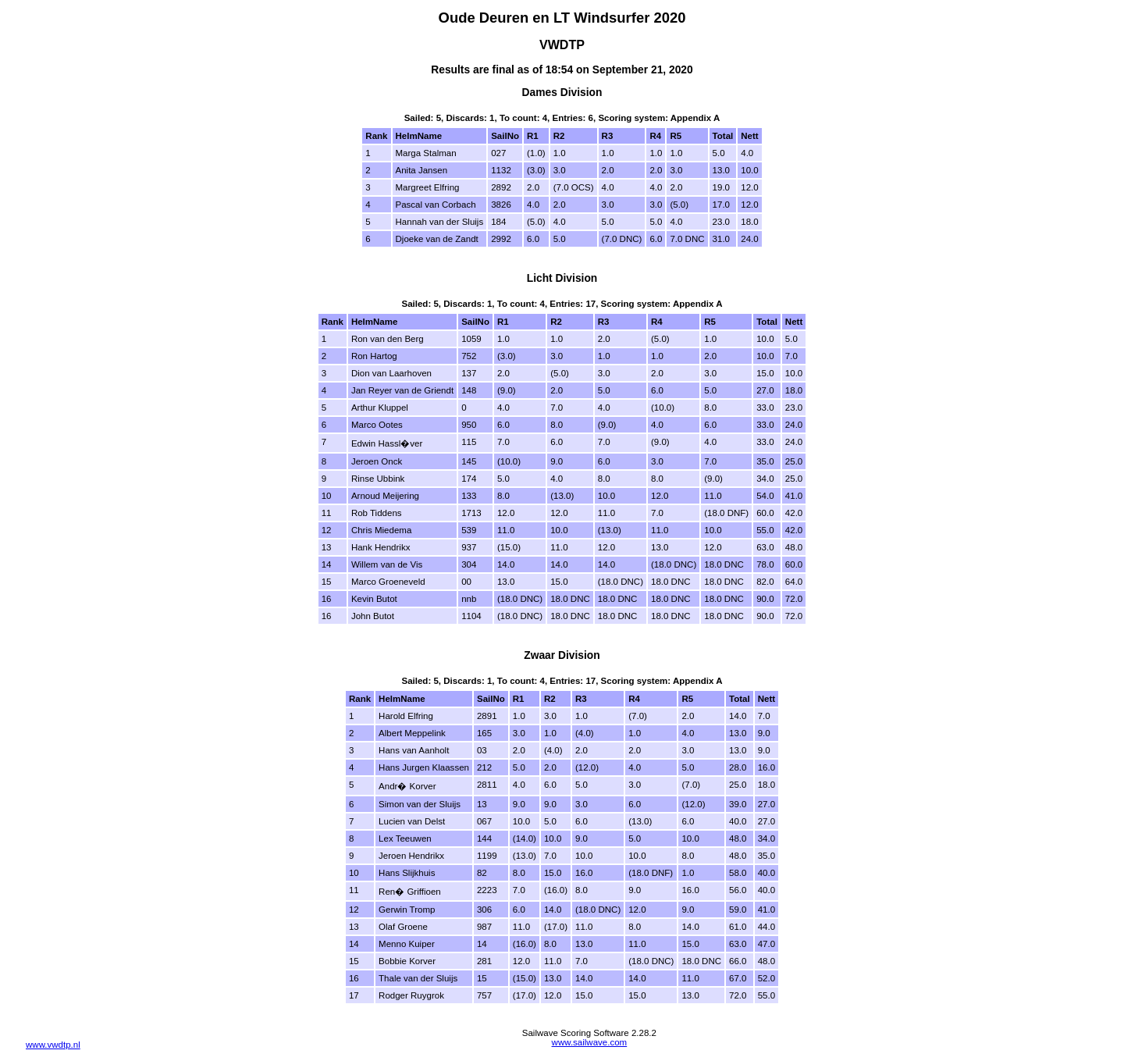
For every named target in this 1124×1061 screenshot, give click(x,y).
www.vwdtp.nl (53, 1044)
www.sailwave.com (590, 1042)
